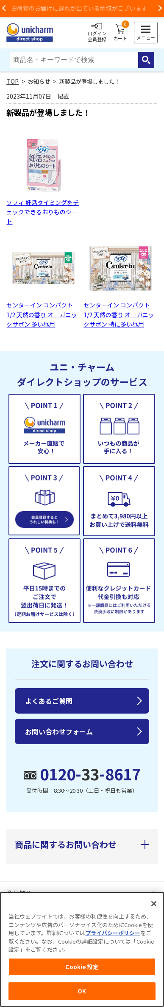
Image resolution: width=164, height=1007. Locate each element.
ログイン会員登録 (97, 33)
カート (120, 33)
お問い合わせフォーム (59, 731)
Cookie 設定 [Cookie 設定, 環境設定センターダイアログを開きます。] (81, 967)
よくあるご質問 (48, 701)
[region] (82, 949)
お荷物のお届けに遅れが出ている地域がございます (82, 8)
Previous (4, 8)
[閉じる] (154, 903)
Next (160, 8)
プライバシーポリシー (112, 933)
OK (82, 991)
